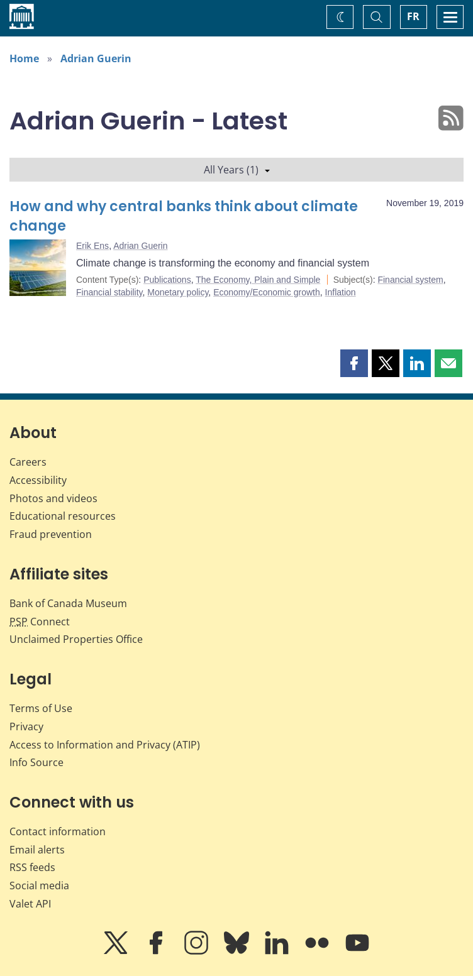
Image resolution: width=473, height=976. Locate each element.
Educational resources (62, 516)
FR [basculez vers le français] (413, 16)
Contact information (57, 831)
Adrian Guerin (95, 58)
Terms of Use (40, 708)
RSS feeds (32, 867)
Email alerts (37, 850)
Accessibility (38, 480)
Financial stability (109, 292)
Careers (28, 462)
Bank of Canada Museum (68, 603)
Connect (39, 621)
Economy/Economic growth (266, 292)
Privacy (26, 726)
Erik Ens (92, 246)
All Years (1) (237, 170)
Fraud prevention (50, 534)
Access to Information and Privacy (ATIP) (104, 745)
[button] (354, 363)
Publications (167, 280)
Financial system (410, 280)
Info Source (36, 762)
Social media (39, 885)
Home (24, 58)
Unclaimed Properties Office (76, 639)
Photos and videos (53, 498)
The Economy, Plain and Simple (258, 280)
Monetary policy (177, 292)
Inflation (340, 292)
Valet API (30, 904)
